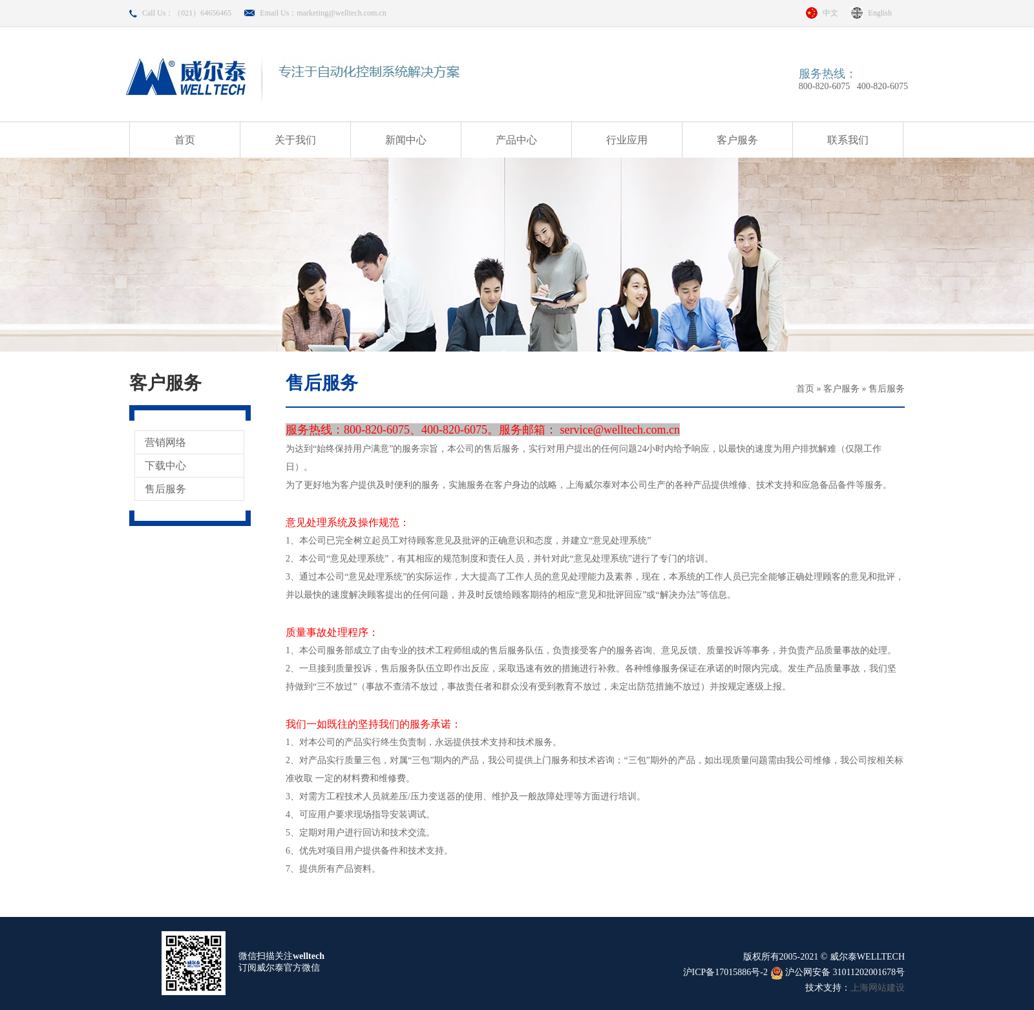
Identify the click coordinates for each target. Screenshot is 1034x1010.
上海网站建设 (877, 988)
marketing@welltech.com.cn (341, 12)
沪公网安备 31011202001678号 (837, 972)
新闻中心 (406, 139)
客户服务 (737, 139)
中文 (830, 12)
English (880, 12)
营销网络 (165, 442)
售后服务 (165, 488)
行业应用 (627, 139)
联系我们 (848, 139)
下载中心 (165, 465)
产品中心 (516, 139)
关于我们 (295, 139)
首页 (184, 139)
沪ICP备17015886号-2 (725, 972)
